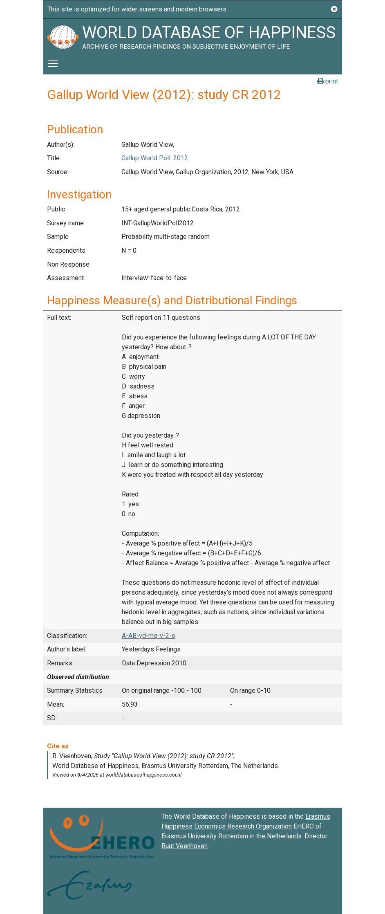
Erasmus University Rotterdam (204, 836)
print (327, 81)
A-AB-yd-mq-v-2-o (148, 636)
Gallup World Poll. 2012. (155, 158)
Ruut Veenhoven (184, 846)
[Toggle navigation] (53, 63)
